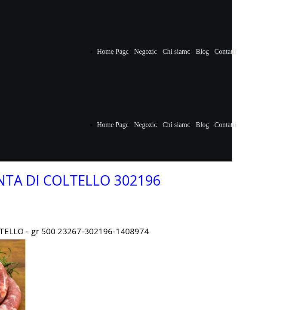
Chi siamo (176, 51)
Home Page (113, 51)
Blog (202, 51)
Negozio (145, 51)
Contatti (225, 51)
